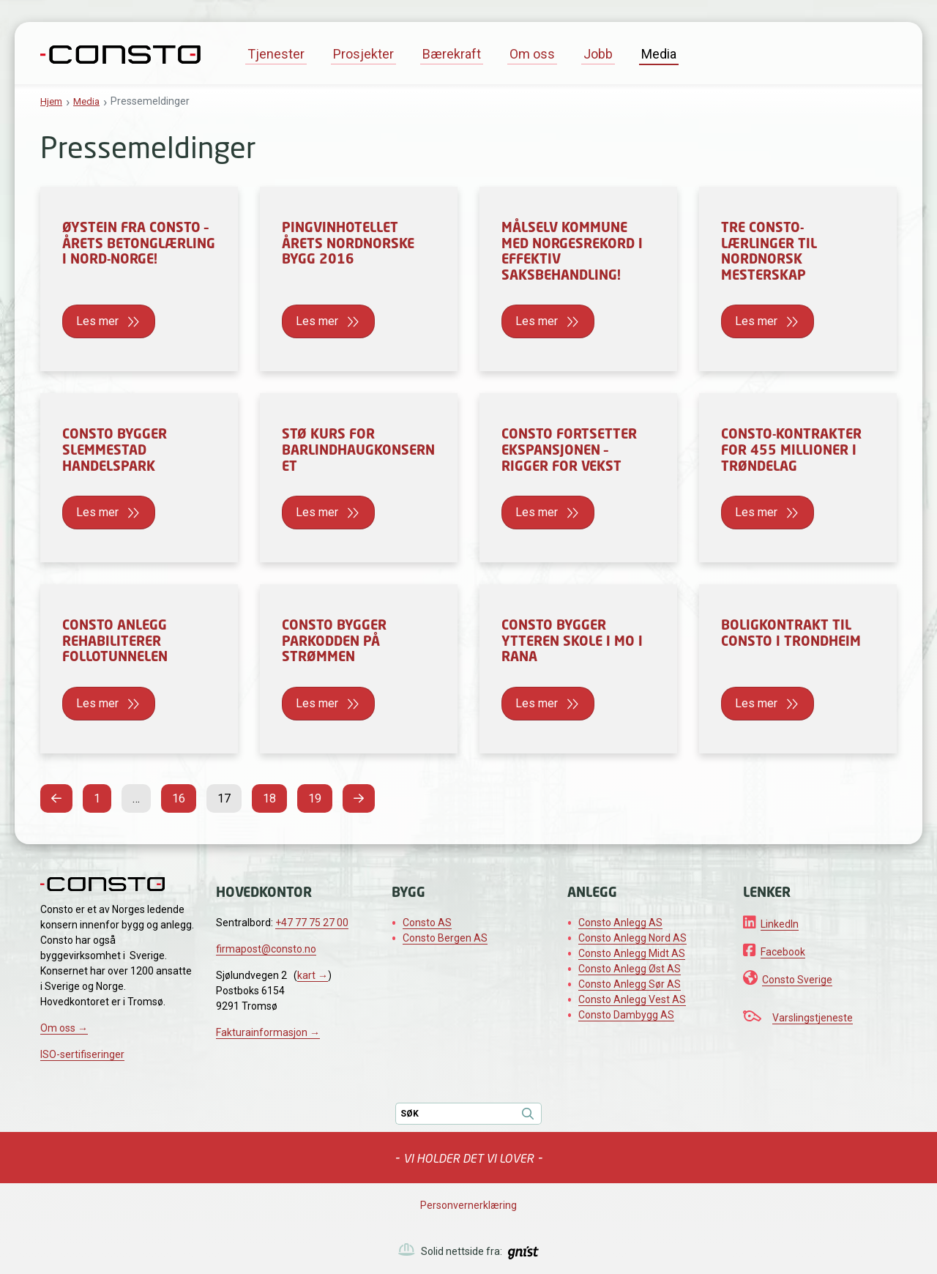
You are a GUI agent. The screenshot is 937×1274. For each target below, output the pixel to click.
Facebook (783, 952)
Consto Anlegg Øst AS (629, 969)
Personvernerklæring (468, 1205)
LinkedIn (780, 924)
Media (658, 54)
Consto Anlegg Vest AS (632, 999)
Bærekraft (451, 54)
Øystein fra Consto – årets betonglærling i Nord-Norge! (138, 242)
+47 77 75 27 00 (311, 922)
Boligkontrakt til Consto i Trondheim (791, 632)
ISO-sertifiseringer (82, 1054)
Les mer (99, 321)
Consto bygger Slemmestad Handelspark (114, 449)
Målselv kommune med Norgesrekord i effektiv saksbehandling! (572, 250)
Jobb (598, 54)
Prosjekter (363, 54)
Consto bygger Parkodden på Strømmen (334, 640)
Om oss (532, 54)
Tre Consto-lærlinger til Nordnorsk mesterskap (769, 250)
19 (319, 796)
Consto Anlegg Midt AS (631, 953)
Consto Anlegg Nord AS (632, 938)
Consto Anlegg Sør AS (629, 984)
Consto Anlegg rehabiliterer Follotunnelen (115, 640)
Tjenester (276, 54)
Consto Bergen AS (445, 938)
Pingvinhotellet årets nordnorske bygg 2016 (348, 242)
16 (183, 796)
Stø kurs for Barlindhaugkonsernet (358, 449)
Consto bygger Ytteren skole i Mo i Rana (572, 640)
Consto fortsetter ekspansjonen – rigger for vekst (569, 449)
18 (273, 796)
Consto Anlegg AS (620, 922)
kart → (312, 975)
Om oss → (64, 1028)
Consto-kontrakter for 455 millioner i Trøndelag (791, 449)
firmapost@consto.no (266, 949)
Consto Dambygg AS (626, 1015)
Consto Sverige (797, 980)
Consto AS (427, 922)
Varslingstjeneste (812, 1018)
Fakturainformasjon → (268, 1032)
